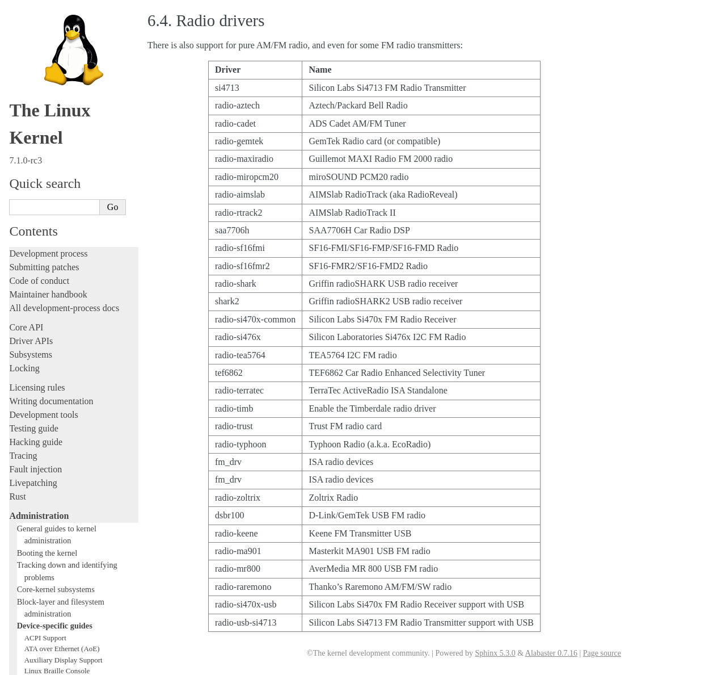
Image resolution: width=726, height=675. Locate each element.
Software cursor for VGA (61, 439)
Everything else (42, 474)
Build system (33, 487)
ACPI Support (45, 163)
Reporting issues (39, 501)
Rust (17, 22)
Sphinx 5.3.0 (495, 653)
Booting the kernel (47, 78)
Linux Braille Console (57, 196)
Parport (35, 340)
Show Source (33, 664)
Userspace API (36, 528)
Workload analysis (47, 462)
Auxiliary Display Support (63, 185)
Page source (602, 653)
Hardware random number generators (79, 262)
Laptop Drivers (46, 274)
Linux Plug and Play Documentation (78, 351)
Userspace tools (37, 514)
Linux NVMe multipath (59, 329)
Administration (39, 41)
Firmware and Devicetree (55, 561)
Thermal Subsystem (53, 417)
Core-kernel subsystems (56, 114)
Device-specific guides (54, 151)
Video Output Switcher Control (70, 451)
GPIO (32, 252)
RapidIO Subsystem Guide (63, 362)
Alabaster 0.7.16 (551, 653)
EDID (33, 240)
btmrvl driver (44, 207)
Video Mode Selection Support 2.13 (77, 407)
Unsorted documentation (54, 600)
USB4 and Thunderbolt (58, 429)
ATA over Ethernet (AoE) (62, 174)
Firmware (26, 547)
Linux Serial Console (55, 395)
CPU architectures (42, 580)
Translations (31, 619)
